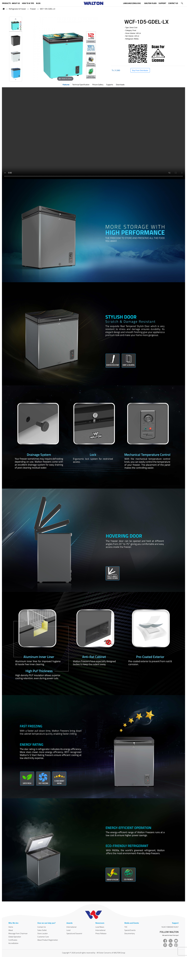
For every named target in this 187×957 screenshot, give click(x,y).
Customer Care (43, 936)
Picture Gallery (97, 84)
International (71, 927)
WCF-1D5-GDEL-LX (47, 8)
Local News (99, 927)
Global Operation (14, 936)
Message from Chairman (18, 933)
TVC (125, 927)
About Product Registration (47, 940)
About (10, 930)
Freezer (33, 8)
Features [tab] (66, 84)
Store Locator (42, 933)
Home (10, 927)
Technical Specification (80, 84)
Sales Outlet (42, 930)
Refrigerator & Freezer (17, 8)
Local (68, 930)
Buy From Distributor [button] (140, 70)
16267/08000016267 (170, 927)
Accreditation (13, 943)
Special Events (130, 930)
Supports (109, 84)
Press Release (100, 933)
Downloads (120, 84)
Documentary (129, 933)
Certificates (12, 940)
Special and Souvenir (74, 933)
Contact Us (41, 927)
